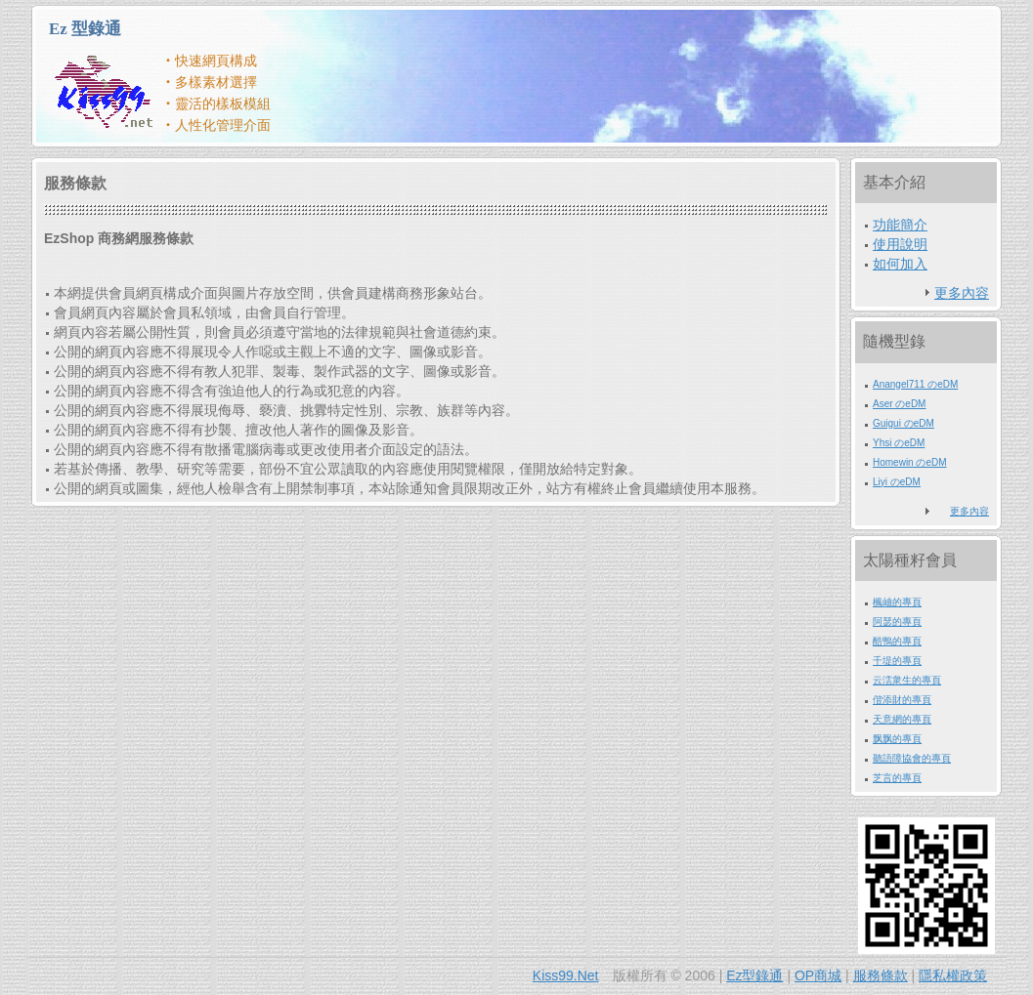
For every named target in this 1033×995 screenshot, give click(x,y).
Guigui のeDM (903, 423)
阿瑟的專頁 (897, 621)
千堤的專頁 (897, 660)
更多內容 (961, 293)
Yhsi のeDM (899, 442)
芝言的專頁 (897, 777)
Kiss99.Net (566, 975)
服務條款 (880, 975)
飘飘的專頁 (897, 738)
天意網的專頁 (902, 719)
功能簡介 (900, 224)
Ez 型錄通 (85, 29)
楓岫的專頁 (897, 602)
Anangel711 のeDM (915, 384)
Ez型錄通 (754, 975)
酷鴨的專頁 (897, 641)
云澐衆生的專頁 (907, 680)
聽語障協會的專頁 (912, 758)
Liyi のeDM (897, 482)
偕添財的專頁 (902, 699)
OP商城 (818, 975)
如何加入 (900, 263)
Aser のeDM (899, 403)
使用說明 (900, 244)
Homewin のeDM (910, 462)
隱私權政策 (953, 975)
